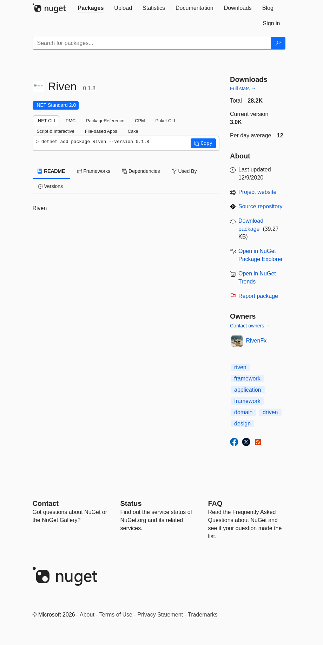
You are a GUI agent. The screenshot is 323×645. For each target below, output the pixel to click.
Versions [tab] (50, 186)
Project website (257, 192)
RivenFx (256, 341)
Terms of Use (115, 615)
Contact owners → (250, 325)
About (87, 615)
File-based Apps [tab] (101, 131)
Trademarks (203, 615)
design (242, 423)
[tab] (91, 8)
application (247, 390)
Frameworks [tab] (93, 171)
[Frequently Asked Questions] (215, 503)
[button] (203, 143)
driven (270, 412)
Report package (258, 296)
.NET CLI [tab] (46, 120)
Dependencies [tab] (141, 171)
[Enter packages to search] (152, 43)
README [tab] (51, 171)
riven (240, 367)
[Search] (278, 43)
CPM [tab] (140, 120)
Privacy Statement (160, 615)
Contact (46, 503)
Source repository (260, 206)
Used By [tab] (184, 171)
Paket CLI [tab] (165, 120)
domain (243, 412)
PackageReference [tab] (105, 120)
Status (131, 503)
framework (247, 379)
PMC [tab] (70, 120)
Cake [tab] (133, 131)
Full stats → (243, 88)
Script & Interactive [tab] (55, 131)
